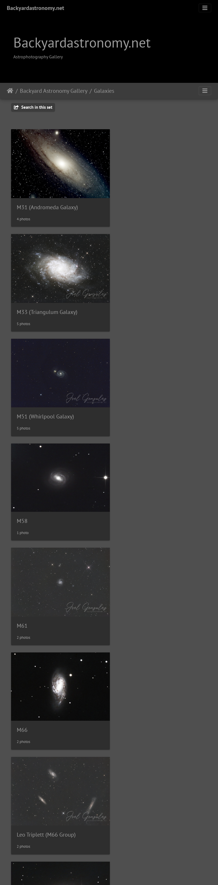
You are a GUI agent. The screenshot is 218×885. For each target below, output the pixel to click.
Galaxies (104, 91)
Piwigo (120, 873)
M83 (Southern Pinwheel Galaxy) (56, 708)
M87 (22, 810)
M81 (22, 608)
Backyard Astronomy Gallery (53, 91)
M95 (124, 810)
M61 (22, 406)
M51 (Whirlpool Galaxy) (45, 304)
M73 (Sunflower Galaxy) (148, 506)
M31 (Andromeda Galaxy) (47, 203)
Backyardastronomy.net (35, 8)
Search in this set (33, 107)
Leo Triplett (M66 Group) (46, 507)
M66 (124, 405)
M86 (124, 709)
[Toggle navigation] (205, 8)
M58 (124, 304)
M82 (124, 607)
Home (10, 91)
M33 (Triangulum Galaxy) (149, 203)
